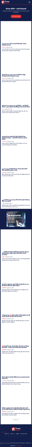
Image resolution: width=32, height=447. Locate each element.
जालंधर (3, 47)
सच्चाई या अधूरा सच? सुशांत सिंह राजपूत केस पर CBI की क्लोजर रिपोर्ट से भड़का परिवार (15, 285)
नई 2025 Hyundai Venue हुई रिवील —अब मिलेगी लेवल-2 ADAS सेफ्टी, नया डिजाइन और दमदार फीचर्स (16, 106)
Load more (16, 419)
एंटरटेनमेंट (4, 287)
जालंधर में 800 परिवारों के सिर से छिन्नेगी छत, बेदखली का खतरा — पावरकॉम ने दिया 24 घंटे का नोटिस (14, 138)
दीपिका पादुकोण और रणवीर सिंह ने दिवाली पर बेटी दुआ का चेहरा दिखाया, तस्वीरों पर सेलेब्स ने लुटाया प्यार (16, 408)
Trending (4, 78)
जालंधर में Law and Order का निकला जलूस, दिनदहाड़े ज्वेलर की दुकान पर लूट (14, 75)
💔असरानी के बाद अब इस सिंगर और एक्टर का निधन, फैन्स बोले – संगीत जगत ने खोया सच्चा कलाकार (15, 346)
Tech (3, 109)
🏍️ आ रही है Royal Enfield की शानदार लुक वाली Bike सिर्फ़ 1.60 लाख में (16, 200)
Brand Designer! (18, 445)
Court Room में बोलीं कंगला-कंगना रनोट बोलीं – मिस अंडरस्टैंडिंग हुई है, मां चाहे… (15, 169)
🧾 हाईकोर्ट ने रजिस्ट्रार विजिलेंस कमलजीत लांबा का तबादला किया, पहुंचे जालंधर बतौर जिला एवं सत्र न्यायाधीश (15, 253)
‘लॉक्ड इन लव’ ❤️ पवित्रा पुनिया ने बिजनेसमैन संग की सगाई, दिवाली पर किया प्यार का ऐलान (16, 315)
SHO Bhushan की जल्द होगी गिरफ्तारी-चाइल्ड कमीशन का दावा (14, 44)
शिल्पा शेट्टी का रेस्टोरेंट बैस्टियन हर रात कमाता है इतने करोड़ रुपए (15, 377)
